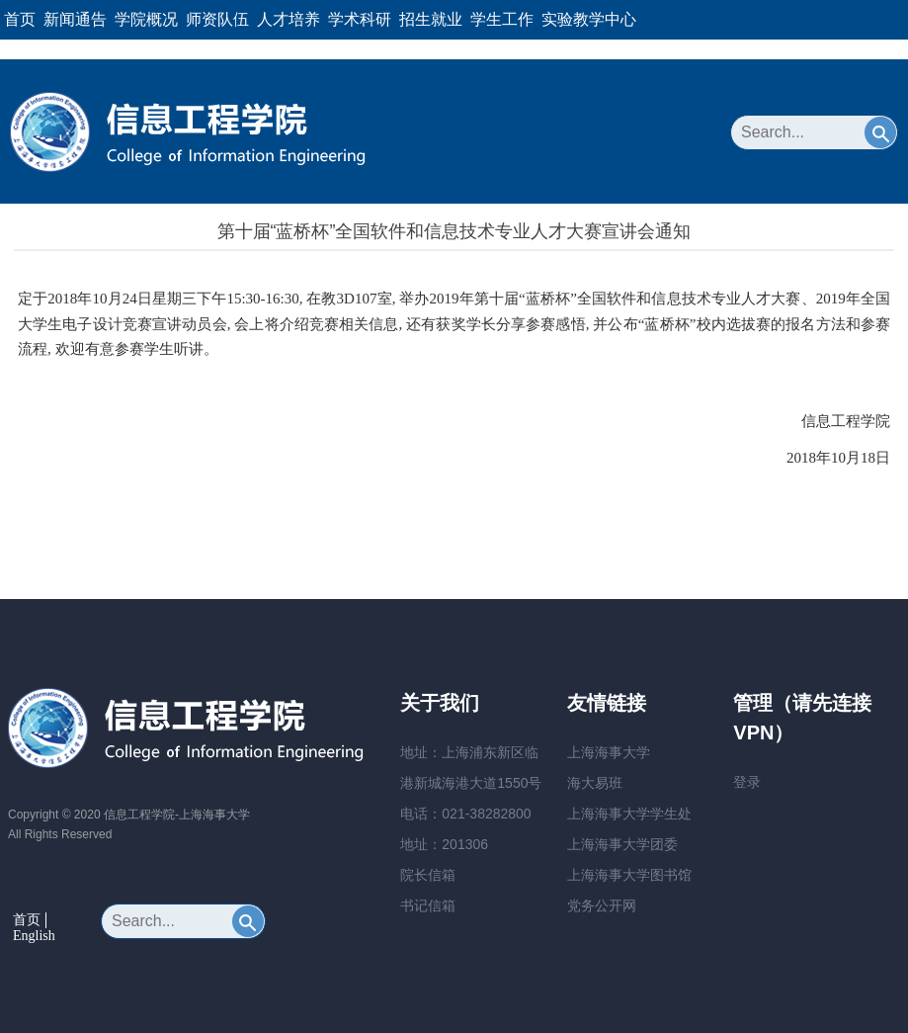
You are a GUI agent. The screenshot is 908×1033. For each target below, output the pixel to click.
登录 (747, 782)
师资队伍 (217, 19)
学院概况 (146, 19)
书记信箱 (427, 905)
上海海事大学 (608, 752)
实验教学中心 (588, 19)
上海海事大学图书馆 (629, 875)
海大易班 (594, 783)
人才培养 (288, 19)
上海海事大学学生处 (629, 813)
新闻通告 (75, 19)
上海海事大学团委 (622, 844)
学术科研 (359, 19)
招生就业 (430, 19)
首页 (20, 19)
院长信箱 (427, 875)
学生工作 (502, 19)
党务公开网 (601, 905)
